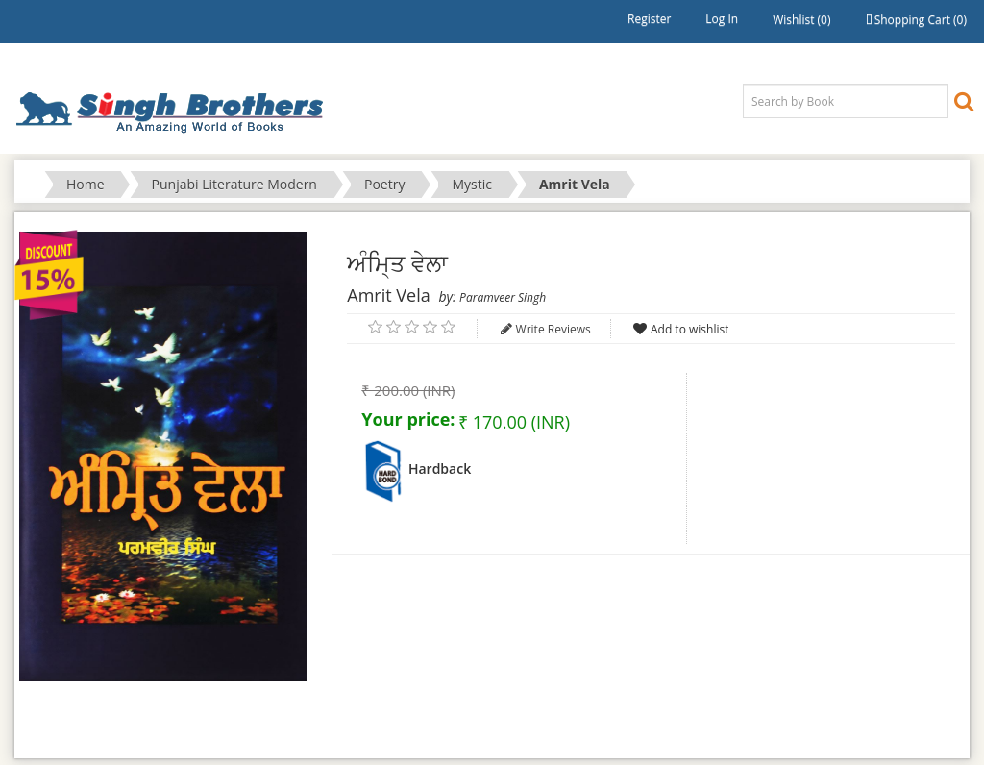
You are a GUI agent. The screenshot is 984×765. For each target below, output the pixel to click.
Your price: (408, 419)
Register (649, 19)
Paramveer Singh (502, 297)
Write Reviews (553, 329)
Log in (721, 19)
